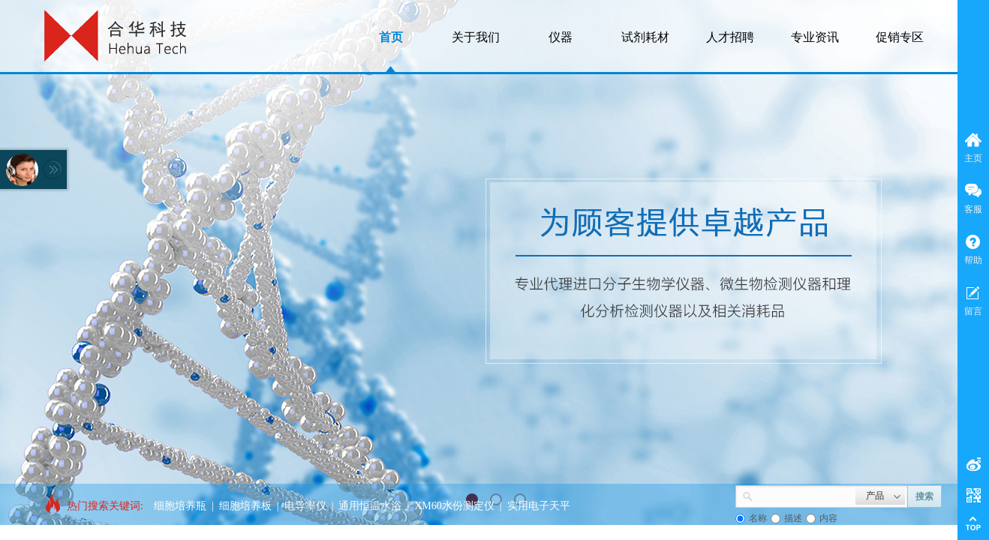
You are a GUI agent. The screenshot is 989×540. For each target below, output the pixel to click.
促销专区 (900, 37)
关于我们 (476, 37)
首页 (391, 37)
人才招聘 (730, 37)
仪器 (561, 37)
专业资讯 (815, 37)
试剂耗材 (645, 37)
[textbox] (804, 495)
